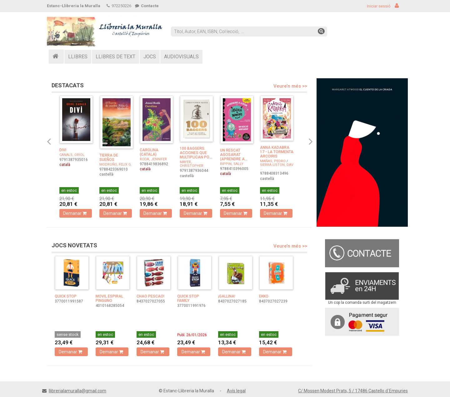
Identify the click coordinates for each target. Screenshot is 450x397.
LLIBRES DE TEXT (115, 57)
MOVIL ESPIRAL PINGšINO (109, 298)
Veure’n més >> (290, 86)
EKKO (263, 296)
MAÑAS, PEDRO (273, 161)
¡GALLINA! (226, 296)
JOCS (149, 57)
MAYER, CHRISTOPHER (191, 164)
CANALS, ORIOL (71, 155)
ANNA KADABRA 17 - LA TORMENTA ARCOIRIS (276, 151)
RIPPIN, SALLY (231, 164)
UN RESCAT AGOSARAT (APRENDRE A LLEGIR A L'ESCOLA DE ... (233, 159)
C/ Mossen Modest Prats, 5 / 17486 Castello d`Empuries (353, 390)
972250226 (119, 5)
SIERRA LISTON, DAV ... (276, 167)
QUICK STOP (66, 296)
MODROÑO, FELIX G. (115, 164)
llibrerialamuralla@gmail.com (77, 390)
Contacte (147, 5)
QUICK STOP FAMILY (188, 298)
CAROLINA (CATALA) (149, 152)
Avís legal (236, 390)
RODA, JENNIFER (153, 159)
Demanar (75, 213)
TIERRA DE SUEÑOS (108, 157)
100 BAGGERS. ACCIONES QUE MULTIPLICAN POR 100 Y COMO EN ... (196, 155)
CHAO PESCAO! (150, 296)
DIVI (62, 150)
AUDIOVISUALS (181, 57)
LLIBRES (78, 57)
